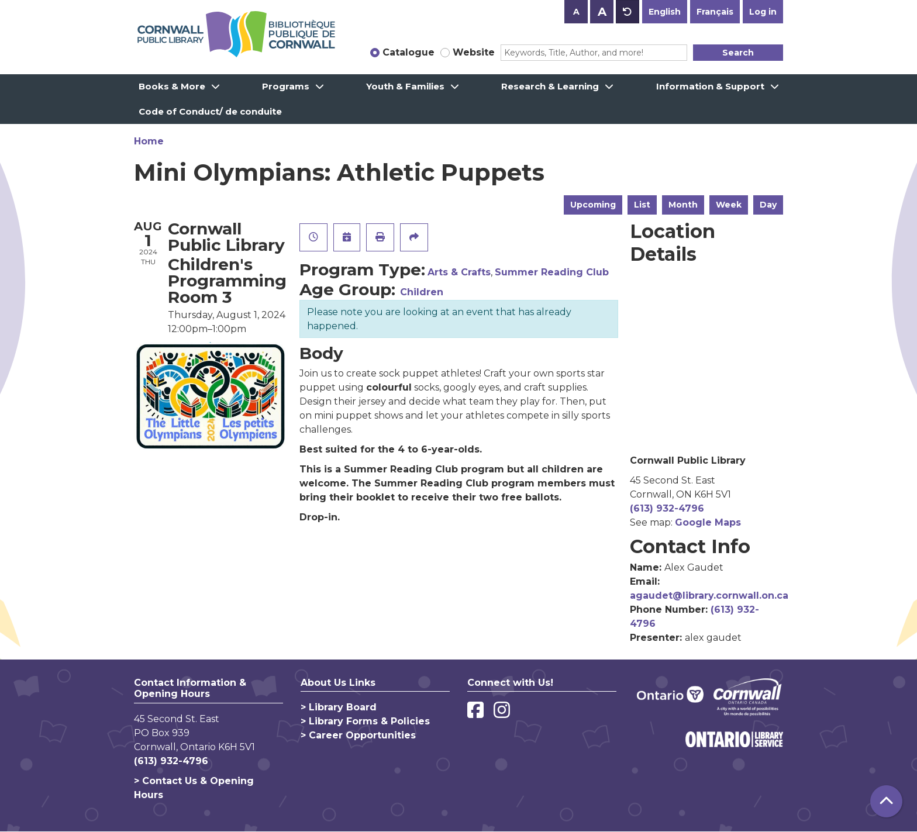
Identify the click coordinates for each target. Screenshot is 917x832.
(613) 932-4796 (667, 508)
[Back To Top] (886, 801)
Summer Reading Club (552, 272)
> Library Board (339, 707)
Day (768, 204)
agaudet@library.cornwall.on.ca (709, 595)
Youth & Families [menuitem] (405, 86)
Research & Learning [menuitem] (550, 86)
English (665, 11)
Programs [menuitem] (285, 86)
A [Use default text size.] (627, 11)
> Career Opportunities (358, 735)
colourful (389, 387)
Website (474, 52)
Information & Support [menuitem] (710, 86)
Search (738, 52)
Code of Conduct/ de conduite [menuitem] (210, 111)
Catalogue (408, 52)
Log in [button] (763, 11)
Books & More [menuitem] (172, 86)
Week (729, 204)
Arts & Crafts (459, 272)
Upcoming (593, 204)
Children (421, 292)
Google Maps (708, 522)
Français (715, 11)
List (642, 204)
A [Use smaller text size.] (576, 11)
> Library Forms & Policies (365, 721)
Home (149, 141)
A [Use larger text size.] (602, 12)
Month (683, 204)
